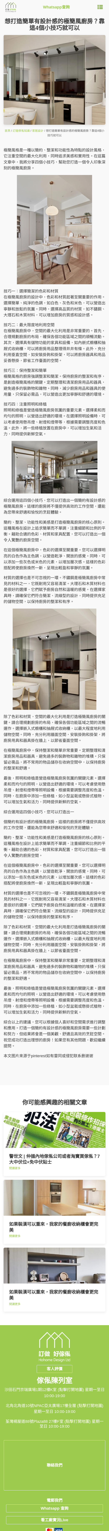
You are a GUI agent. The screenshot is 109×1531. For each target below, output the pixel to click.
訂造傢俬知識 (21, 130)
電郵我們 (54, 1500)
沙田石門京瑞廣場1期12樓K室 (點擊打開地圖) (44, 1389)
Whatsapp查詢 (56, 7)
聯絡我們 (54, 1465)
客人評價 (54, 1369)
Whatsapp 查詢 (54, 1508)
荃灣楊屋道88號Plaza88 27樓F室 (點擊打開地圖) (48, 1421)
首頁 (7, 130)
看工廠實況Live (54, 1520)
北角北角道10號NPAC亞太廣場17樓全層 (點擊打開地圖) (54, 1405)
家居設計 (37, 130)
